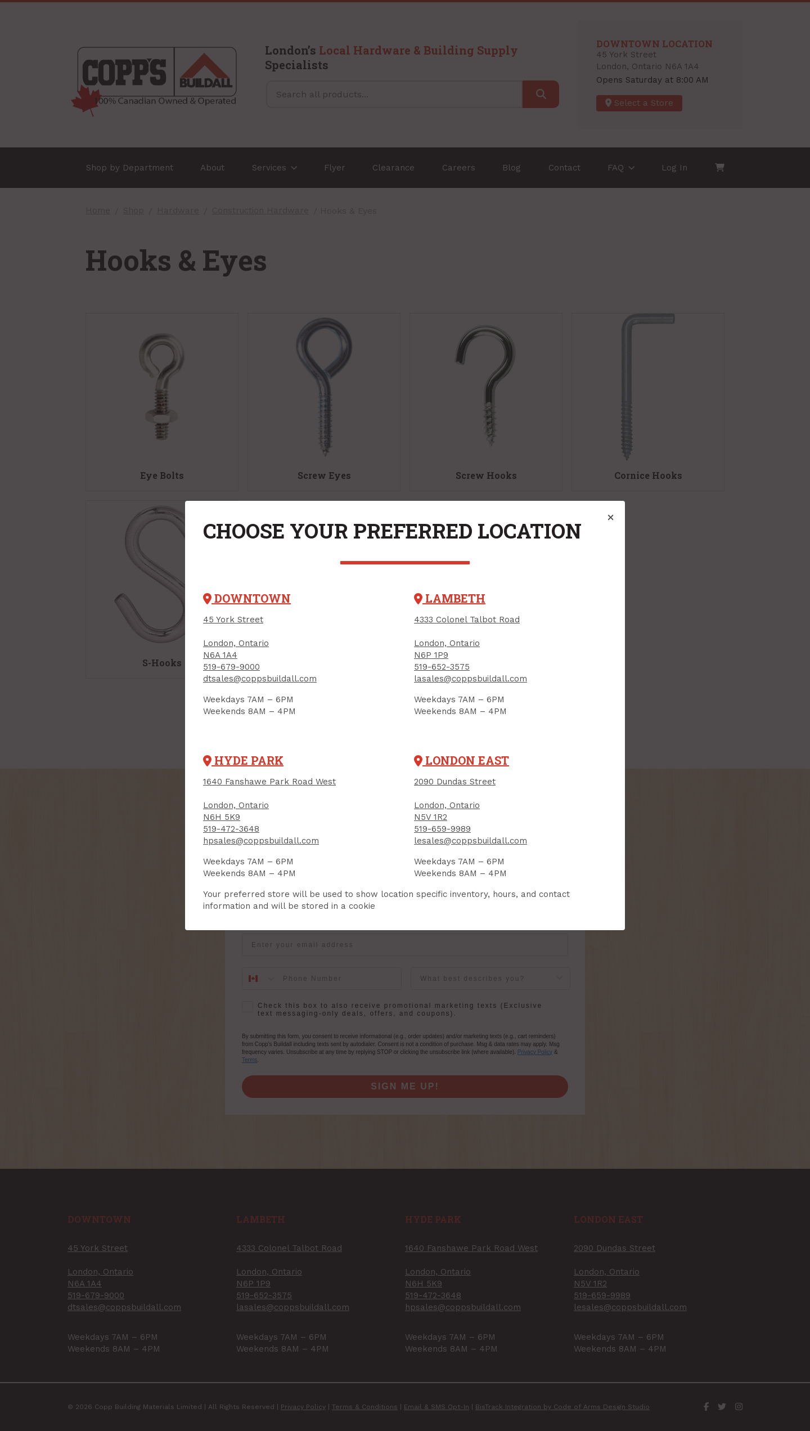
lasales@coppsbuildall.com (470, 679)
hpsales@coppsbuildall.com (261, 841)
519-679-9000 (231, 667)
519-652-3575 (442, 667)
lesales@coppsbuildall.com (470, 841)
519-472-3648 (231, 829)
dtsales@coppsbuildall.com (260, 679)
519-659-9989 (442, 829)
